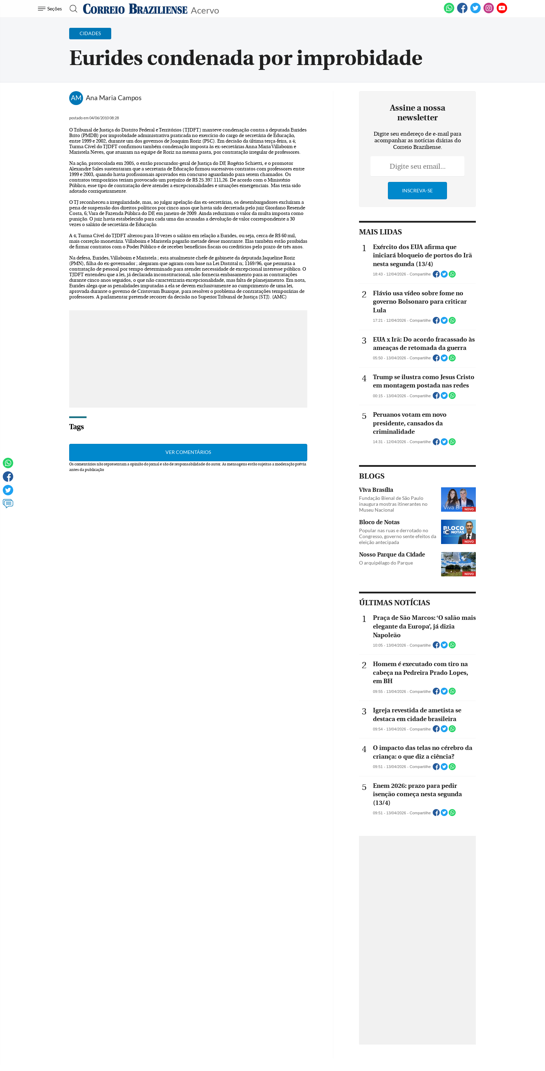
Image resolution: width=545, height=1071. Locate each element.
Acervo (205, 10)
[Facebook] (462, 12)
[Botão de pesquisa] (71, 8)
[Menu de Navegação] (51, 8)
